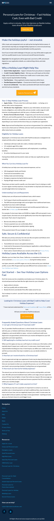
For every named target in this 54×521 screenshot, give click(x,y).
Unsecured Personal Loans (10, 447)
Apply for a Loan (7, 443)
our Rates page (13, 209)
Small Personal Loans (8, 453)
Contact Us (5, 424)
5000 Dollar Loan (7, 463)
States (4, 417)
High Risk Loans (7, 456)
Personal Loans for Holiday (10, 490)
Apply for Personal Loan (27, 93)
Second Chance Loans (8, 496)
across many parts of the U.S (20, 259)
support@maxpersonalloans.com (12, 506)
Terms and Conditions (30, 307)
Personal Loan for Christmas (10, 466)
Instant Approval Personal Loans (12, 481)
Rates (3, 421)
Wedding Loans (6, 493)
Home (4, 408)
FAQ (3, 414)
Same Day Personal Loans (9, 459)
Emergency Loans (7, 450)
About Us (5, 411)
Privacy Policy (44, 251)
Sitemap (4, 434)
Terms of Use (6, 430)
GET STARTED (26, 316)
